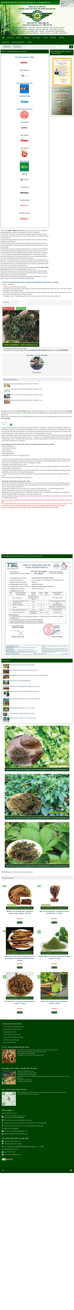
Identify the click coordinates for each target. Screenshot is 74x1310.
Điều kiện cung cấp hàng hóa (11, 1181)
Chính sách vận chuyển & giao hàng (13, 1178)
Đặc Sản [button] (18, 37)
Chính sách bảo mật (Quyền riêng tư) (14, 1167)
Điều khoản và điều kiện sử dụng (12, 1170)
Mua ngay (21, 308)
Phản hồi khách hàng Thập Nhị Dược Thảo (22, 854)
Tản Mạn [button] (61, 37)
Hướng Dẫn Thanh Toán (10, 1173)
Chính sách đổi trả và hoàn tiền (12, 1175)
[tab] (4, 424)
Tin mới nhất (6, 801)
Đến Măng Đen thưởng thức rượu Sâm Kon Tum (24, 811)
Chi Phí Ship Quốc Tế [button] (18, 42)
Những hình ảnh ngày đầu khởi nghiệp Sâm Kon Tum (25, 827)
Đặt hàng (19, 1063)
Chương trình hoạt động (10, 379)
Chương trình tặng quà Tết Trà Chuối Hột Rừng (24, 384)
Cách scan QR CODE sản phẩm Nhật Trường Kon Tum (27, 394)
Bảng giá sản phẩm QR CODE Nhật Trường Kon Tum (26, 389)
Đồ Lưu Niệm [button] (36, 37)
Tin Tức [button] (45, 37)
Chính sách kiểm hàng (10, 1183)
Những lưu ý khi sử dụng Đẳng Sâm (20, 821)
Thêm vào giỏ (8, 308)
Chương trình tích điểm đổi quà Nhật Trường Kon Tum (26, 400)
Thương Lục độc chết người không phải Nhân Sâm (24, 832)
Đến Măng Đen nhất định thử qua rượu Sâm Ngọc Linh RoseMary (29, 816)
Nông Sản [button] (27, 37)
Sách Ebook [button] (5, 42)
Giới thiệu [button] (53, 37)
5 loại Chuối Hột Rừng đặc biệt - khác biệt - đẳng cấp (25, 839)
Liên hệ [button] (29, 42)
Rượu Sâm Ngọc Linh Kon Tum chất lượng (22, 805)
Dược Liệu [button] (10, 37)
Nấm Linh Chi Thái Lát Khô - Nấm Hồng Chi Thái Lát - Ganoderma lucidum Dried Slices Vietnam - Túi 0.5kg (19, 1099)
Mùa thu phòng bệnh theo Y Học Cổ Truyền (22, 849)
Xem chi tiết (64, 5)
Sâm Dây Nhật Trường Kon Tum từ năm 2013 (23, 859)
